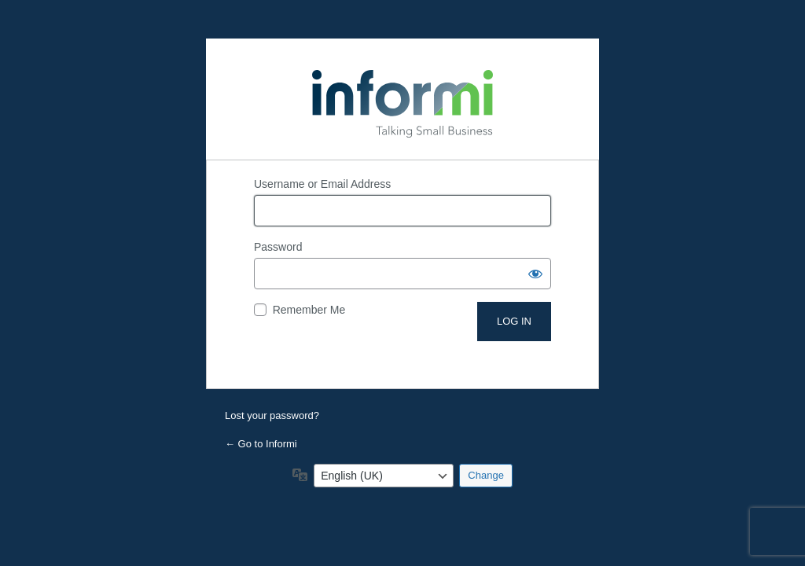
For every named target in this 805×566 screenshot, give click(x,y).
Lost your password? (272, 415)
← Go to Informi (261, 444)
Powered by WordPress (402, 99)
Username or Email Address (322, 184)
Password (278, 247)
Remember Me (309, 309)
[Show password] (535, 273)
